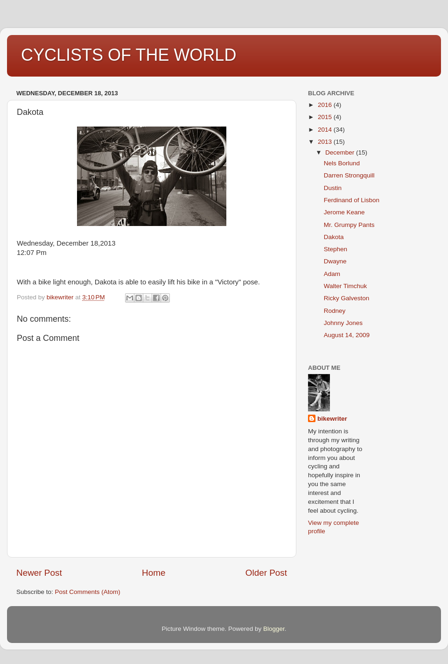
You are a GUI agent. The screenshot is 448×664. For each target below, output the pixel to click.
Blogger (274, 628)
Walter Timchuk (345, 286)
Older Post (266, 573)
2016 (326, 104)
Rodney (335, 310)
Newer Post (39, 573)
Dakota (334, 236)
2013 (326, 141)
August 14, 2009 (347, 335)
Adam (332, 273)
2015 (326, 116)
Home (153, 573)
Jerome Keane (344, 212)
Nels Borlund (342, 163)
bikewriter (332, 418)
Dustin (333, 187)
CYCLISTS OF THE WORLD (128, 54)
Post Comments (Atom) (87, 591)
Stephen (335, 249)
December (340, 152)
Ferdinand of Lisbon (351, 200)
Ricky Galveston (347, 298)
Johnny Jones (343, 322)
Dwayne (335, 261)
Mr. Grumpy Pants (349, 224)
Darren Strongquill (349, 175)
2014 (326, 129)
